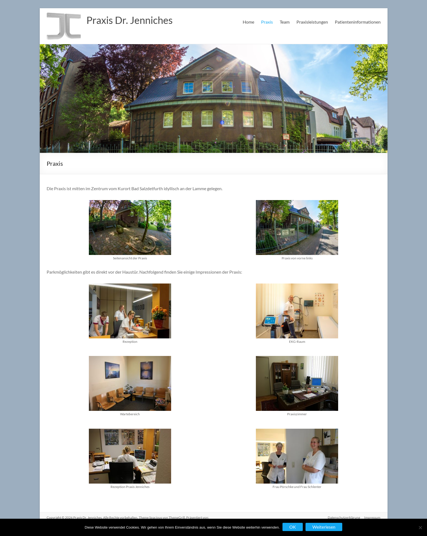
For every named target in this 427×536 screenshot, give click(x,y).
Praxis (267, 21)
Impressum (372, 517)
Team (285, 21)
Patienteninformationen (358, 21)
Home (248, 21)
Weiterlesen (323, 526)
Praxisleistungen (312, 21)
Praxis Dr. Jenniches (129, 20)
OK (292, 526)
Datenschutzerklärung (344, 517)
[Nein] (420, 527)
